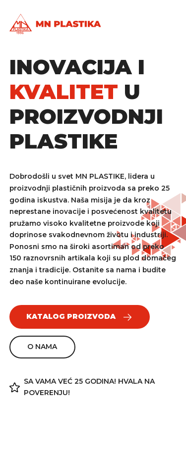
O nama (42, 347)
